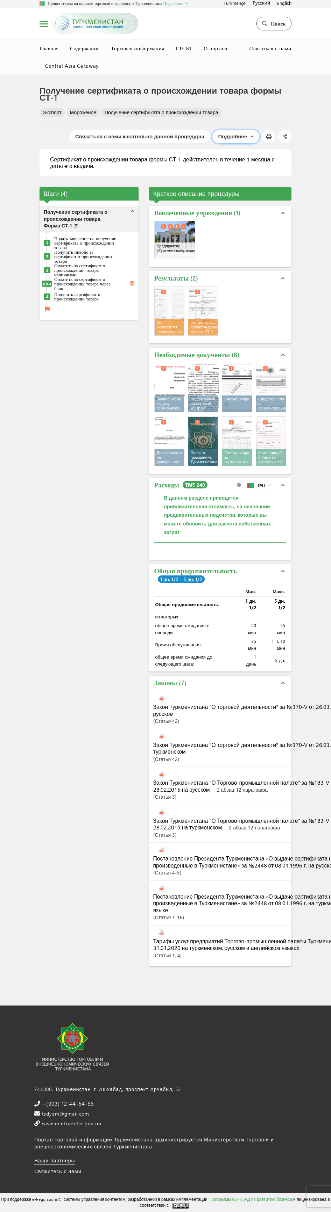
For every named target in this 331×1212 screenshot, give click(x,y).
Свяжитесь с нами (57, 1171)
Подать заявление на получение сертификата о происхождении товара (85, 242)
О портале (216, 48)
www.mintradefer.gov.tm (70, 1123)
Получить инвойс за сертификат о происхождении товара (83, 256)
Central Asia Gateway (72, 65)
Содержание (85, 48)
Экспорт (52, 112)
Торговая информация (137, 48)
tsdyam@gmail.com (64, 1113)
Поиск (274, 23)
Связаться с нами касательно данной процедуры (139, 136)
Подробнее (236, 136)
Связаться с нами (270, 48)
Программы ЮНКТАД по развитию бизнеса (250, 1199)
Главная (49, 48)
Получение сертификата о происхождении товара (161, 112)
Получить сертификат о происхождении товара (77, 296)
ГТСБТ (184, 48)
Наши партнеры (54, 1160)
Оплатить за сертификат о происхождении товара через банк (82, 283)
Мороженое (83, 112)
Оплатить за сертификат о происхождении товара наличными (79, 270)
